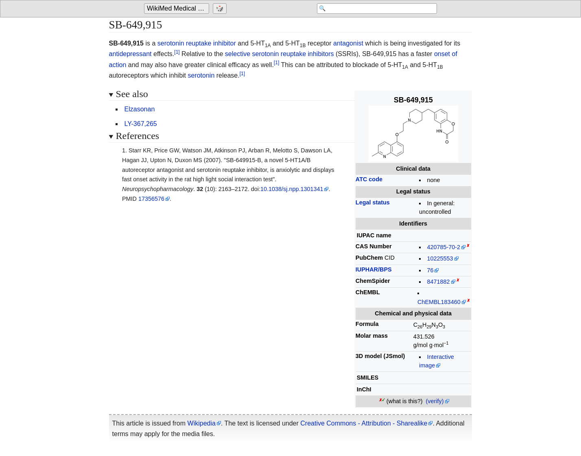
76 (430, 270)
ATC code (369, 179)
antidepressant (130, 53)
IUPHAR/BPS (374, 269)
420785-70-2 (443, 247)
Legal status (373, 202)
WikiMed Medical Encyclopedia (178, 8)
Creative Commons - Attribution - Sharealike (363, 423)
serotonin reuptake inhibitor (196, 43)
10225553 (440, 258)
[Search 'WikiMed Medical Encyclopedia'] (372, 9)
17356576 (151, 198)
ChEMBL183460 (439, 302)
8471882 (438, 281)
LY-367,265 (140, 123)
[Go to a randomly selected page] (221, 9)
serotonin (201, 75)
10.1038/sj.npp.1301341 (291, 189)
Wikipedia (202, 423)
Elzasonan (139, 109)
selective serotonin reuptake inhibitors (279, 53)
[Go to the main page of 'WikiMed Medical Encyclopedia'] (177, 9)
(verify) (435, 401)
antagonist (348, 43)
